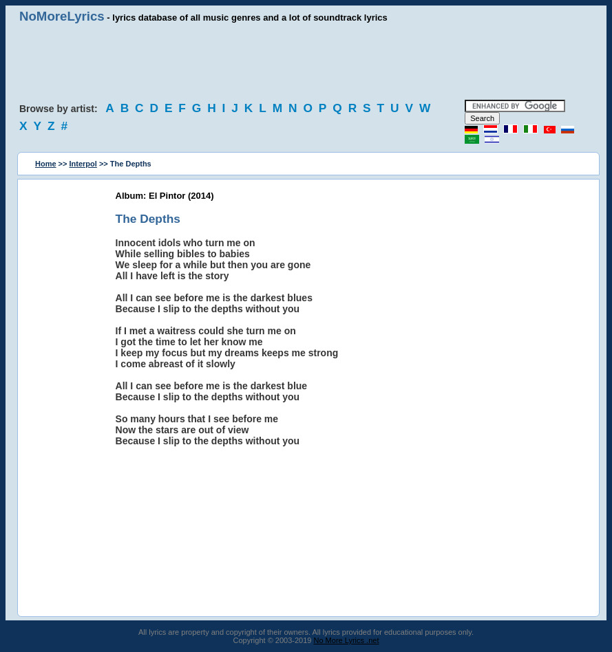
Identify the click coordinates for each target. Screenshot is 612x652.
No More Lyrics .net (346, 640)
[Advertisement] (306, 62)
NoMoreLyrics (62, 16)
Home (45, 164)
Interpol (83, 164)
